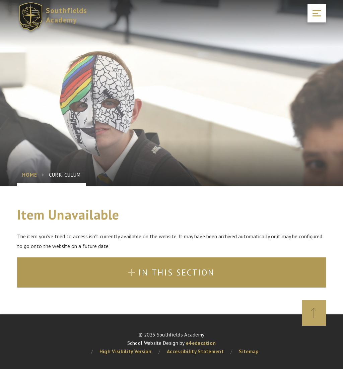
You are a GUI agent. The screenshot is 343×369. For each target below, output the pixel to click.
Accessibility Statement (195, 351)
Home (29, 175)
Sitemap (249, 351)
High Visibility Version (125, 351)
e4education (201, 343)
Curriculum (65, 175)
